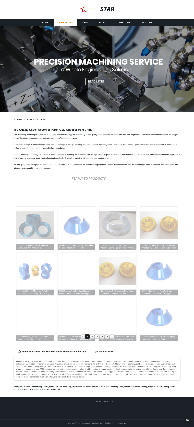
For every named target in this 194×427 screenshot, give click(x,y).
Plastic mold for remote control (85, 387)
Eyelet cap (55, 389)
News (85, 24)
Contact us (123, 24)
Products (65, 24)
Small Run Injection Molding (135, 387)
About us (146, 24)
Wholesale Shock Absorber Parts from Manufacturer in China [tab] (52, 351)
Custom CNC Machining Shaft (111, 387)
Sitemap (122, 423)
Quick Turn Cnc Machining (60, 387)
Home (45, 24)
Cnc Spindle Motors (21, 387)
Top (187, 419)
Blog (102, 24)
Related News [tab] (104, 351)
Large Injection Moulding (158, 387)
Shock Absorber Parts (36, 120)
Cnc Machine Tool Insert (40, 389)
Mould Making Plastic (39, 387)
